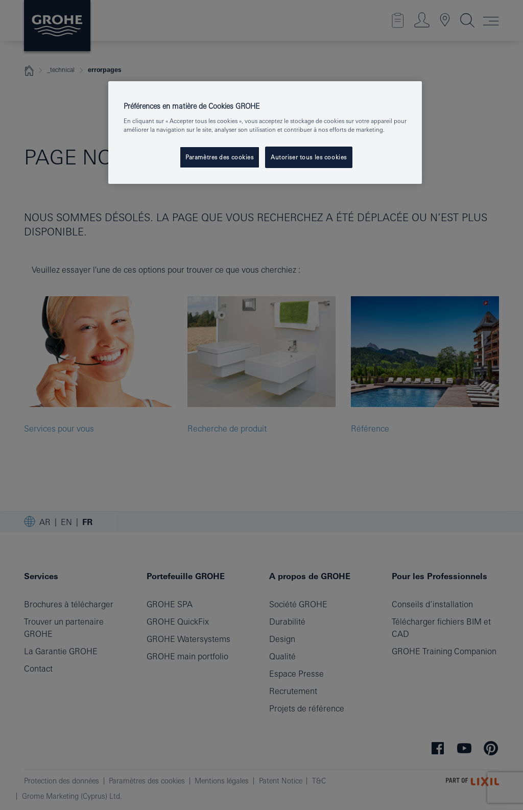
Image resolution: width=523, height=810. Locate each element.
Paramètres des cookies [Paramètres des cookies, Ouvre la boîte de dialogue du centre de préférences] (219, 157)
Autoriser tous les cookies (309, 157)
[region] (265, 132)
